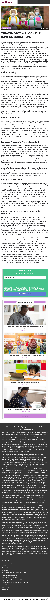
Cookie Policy (5, 587)
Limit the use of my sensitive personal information (16, 582)
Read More (44, 599)
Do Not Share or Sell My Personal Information (14, 572)
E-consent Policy (19, 288)
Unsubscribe (5, 570)
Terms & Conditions (21, 289)
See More (25, 416)
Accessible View (6, 584)
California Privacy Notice (32, 289)
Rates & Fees (5, 589)
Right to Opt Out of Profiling (9, 577)
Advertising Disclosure (8, 592)
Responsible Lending (7, 567)
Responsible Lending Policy (27, 288)
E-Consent (4, 565)
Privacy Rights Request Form (9, 575)
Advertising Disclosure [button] (37, 288)
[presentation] (15, 283)
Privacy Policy (15, 289)
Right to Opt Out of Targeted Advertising (12, 580)
